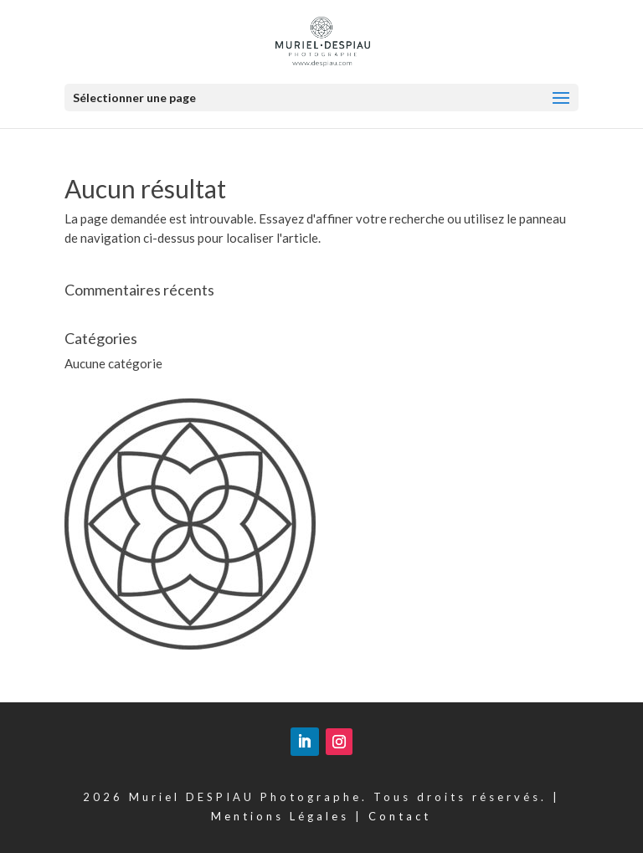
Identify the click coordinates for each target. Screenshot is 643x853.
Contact (399, 816)
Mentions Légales (280, 816)
